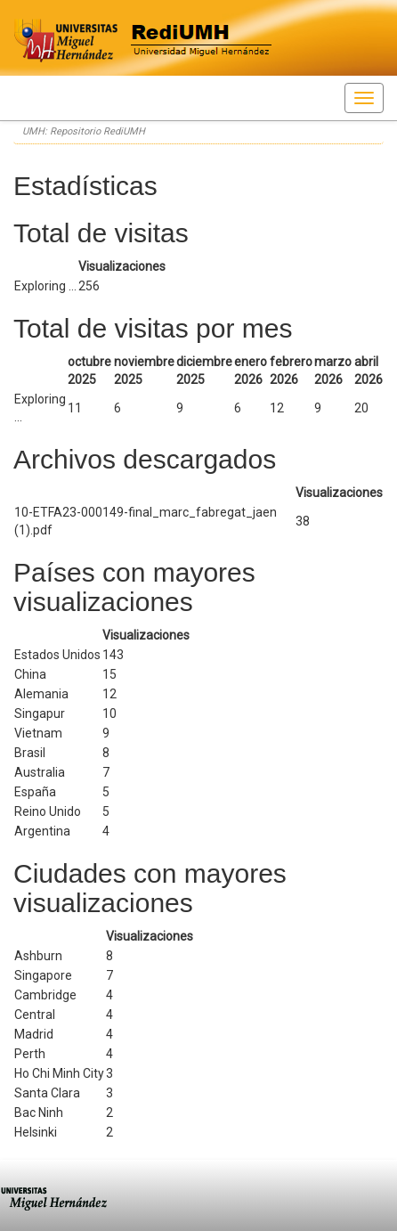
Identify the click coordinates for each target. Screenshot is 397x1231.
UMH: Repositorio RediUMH (83, 131)
